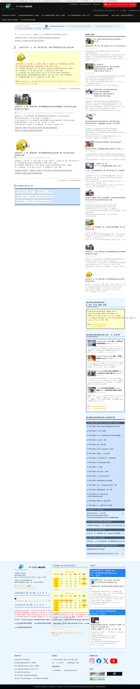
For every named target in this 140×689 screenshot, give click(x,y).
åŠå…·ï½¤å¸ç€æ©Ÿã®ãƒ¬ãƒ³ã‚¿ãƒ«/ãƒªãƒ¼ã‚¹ (44, 37)
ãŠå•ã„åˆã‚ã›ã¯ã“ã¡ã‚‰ (120, 4)
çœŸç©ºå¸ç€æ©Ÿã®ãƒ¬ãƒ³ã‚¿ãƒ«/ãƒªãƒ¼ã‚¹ (29, 41)
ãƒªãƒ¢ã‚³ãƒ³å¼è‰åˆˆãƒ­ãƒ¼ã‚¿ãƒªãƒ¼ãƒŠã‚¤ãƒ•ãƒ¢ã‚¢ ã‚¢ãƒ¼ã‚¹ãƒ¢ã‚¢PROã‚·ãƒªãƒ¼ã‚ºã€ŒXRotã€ (103, 515)
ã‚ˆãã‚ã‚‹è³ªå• (121, 10)
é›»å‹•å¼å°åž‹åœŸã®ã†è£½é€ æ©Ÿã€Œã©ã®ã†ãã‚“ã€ (106, 533)
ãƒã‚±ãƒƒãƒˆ (38, 28)
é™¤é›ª (117, 26)
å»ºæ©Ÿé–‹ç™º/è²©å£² (9, 15)
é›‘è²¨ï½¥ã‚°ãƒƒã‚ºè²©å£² (28, 20)
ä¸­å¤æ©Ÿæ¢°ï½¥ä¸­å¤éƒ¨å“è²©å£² (53, 15)
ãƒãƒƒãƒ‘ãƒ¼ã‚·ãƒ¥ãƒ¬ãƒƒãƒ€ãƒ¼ (103, 26)
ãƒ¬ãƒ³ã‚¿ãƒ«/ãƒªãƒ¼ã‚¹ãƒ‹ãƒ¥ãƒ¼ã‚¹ (63, 113)
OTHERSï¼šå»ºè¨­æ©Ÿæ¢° (96, 549)
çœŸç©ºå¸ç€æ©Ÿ (21, 37)
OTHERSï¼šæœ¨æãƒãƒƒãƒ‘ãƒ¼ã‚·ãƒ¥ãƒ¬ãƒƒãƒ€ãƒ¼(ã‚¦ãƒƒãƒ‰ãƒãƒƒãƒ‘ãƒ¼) (106, 525)
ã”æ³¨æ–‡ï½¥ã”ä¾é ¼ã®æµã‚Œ (104, 10)
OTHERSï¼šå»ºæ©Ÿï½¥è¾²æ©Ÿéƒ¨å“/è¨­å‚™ (103, 553)
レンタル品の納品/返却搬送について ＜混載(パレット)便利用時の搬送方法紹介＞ (109, 390)
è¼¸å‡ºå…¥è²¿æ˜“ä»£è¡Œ (10, 20)
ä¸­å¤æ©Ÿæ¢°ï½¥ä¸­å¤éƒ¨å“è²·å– (79, 15)
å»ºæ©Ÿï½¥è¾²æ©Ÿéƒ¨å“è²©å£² (29, 15)
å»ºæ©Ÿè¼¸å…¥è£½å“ (21, 170)
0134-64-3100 (44, 623)
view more (46, 28)
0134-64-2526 (25, 623)
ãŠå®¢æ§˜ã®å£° (134, 10)
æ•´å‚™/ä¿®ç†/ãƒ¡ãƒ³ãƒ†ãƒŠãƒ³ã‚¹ (122, 15)
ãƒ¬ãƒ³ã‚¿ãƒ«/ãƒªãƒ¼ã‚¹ (101, 15)
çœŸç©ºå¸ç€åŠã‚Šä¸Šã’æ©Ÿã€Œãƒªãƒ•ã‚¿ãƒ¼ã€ (51, 34)
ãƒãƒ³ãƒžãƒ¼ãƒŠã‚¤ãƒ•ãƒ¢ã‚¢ (24, 28)
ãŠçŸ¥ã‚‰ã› (74, 4)
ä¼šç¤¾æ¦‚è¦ (97, 4)
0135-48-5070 (25, 627)
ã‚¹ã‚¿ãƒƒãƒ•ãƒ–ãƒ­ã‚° (85, 4)
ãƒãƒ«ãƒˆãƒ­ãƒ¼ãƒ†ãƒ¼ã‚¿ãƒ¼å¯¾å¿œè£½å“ (78, 26)
